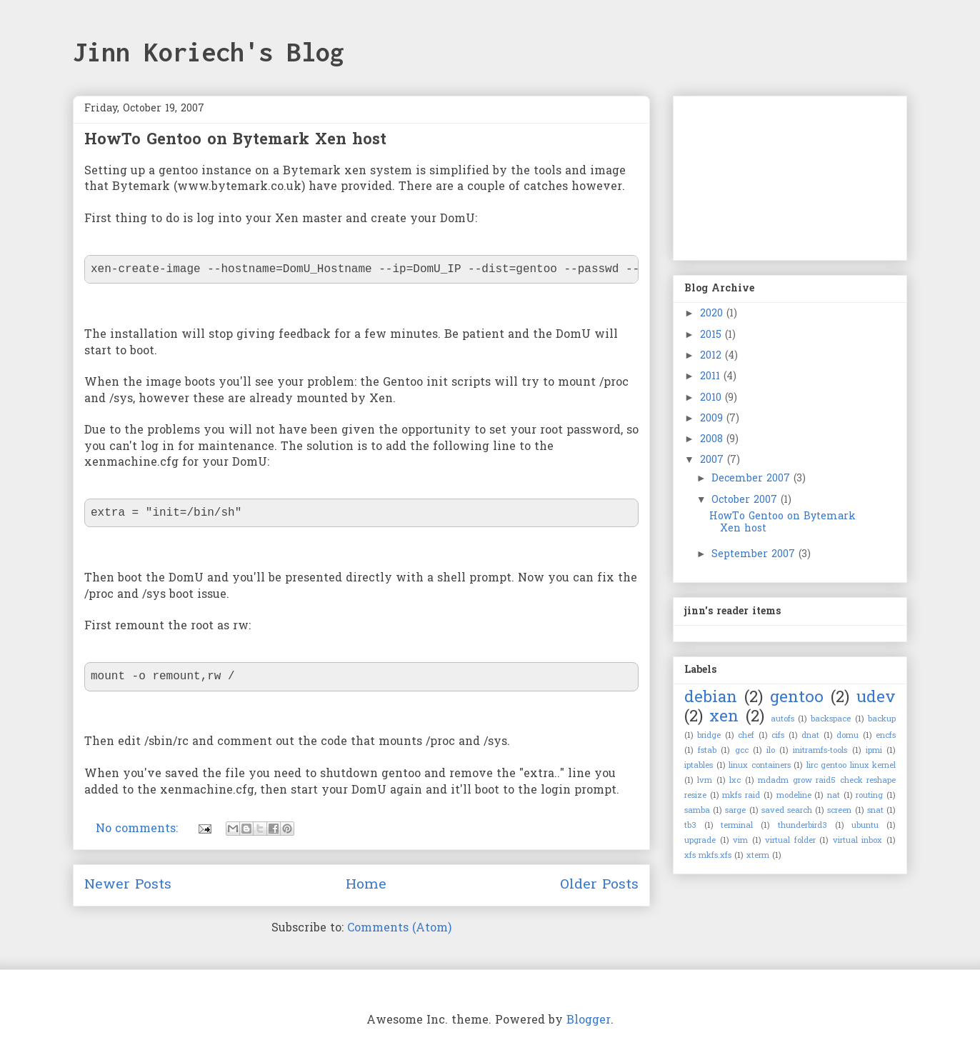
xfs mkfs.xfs (707, 855)
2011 (712, 376)
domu (847, 735)
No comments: (138, 829)
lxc (735, 780)
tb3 (690, 825)
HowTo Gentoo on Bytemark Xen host (235, 140)
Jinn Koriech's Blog (208, 52)
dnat (810, 735)
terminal (737, 825)
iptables (698, 765)
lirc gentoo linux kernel (851, 765)
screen (839, 810)
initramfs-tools (820, 750)
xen (724, 717)
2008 (713, 439)
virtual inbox (858, 840)
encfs (886, 735)
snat (875, 810)
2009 (713, 418)
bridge (709, 735)
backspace (831, 719)
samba (697, 810)
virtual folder (790, 840)
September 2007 (755, 554)
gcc (742, 750)
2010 (712, 398)
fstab (707, 750)
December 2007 (752, 478)
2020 (713, 313)
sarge (735, 810)
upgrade (700, 840)
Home (366, 885)
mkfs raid (741, 795)
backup (882, 719)
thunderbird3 (802, 825)
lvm (704, 780)
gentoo (797, 698)
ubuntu (865, 825)
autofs (782, 719)
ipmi (874, 750)
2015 (712, 335)
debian (710, 698)
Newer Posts (127, 885)
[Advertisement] (755, 172)
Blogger (588, 1020)
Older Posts (599, 885)
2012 (712, 356)
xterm (757, 855)
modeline (793, 795)
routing (869, 795)
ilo (770, 750)
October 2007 (746, 500)
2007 (713, 460)
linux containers (760, 765)
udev (876, 698)
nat (833, 795)
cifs (777, 735)
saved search (786, 810)
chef (746, 735)
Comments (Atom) (399, 928)
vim (740, 840)
